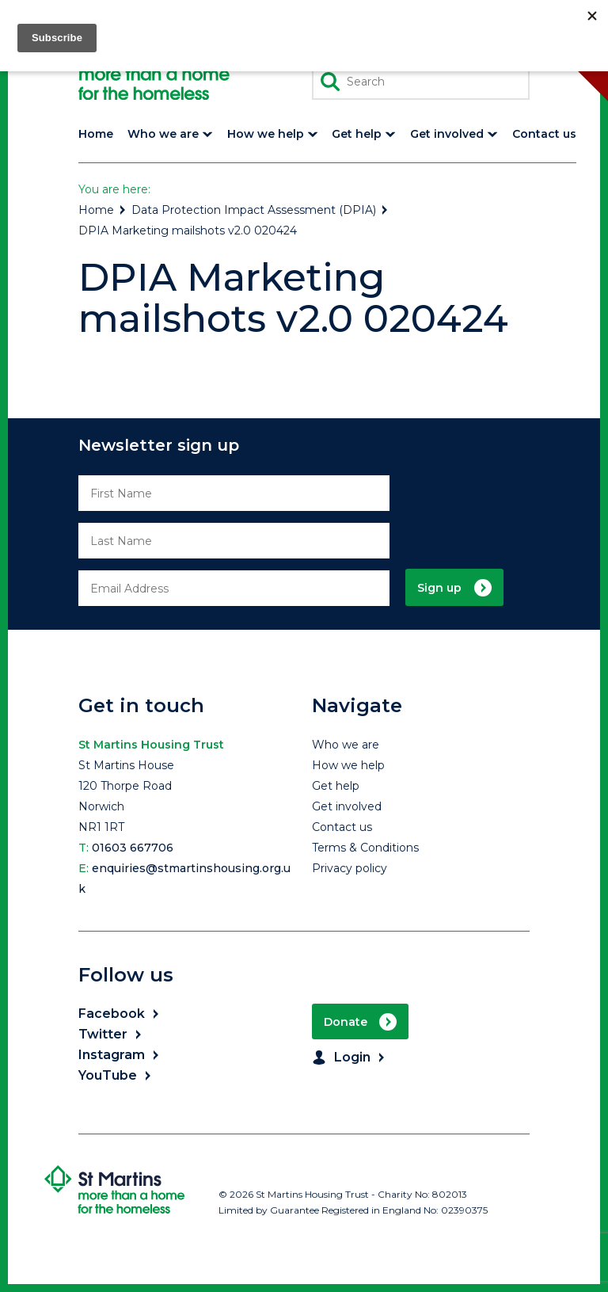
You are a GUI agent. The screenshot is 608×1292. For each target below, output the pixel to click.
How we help (348, 765)
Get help (335, 786)
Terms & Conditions (365, 847)
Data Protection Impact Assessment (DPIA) (260, 210)
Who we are (345, 744)
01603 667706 (132, 847)
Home (102, 210)
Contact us (342, 827)
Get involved (347, 806)
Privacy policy (349, 868)
